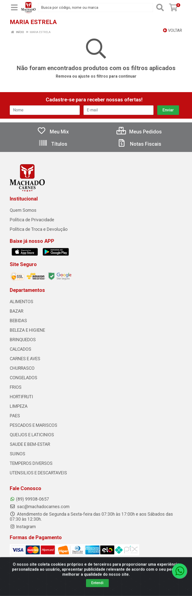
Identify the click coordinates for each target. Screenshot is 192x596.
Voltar (172, 30)
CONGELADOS (23, 377)
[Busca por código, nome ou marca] (95, 7)
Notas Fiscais (139, 144)
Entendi (97, 590)
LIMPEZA (19, 406)
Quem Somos (23, 210)
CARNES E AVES (25, 358)
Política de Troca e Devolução (39, 229)
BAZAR (16, 311)
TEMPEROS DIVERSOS (31, 463)
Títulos (52, 144)
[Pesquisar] (160, 7)
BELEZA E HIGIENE (27, 330)
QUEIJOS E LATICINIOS (32, 434)
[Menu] (14, 7)
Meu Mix (53, 132)
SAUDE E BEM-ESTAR (30, 444)
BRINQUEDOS (23, 339)
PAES (15, 415)
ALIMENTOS (21, 301)
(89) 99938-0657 (29, 499)
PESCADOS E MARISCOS (33, 425)
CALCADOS (20, 349)
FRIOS (16, 387)
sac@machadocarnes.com (40, 506)
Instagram (23, 526)
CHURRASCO (22, 368)
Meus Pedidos (139, 132)
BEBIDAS (18, 320)
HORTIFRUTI (21, 396)
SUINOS (17, 453)
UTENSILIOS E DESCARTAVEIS (38, 472)
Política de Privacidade (32, 219)
